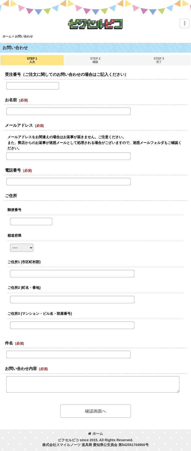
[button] (185, 23)
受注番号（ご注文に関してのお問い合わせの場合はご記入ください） (66, 74)
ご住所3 (39, 314)
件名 (9, 343)
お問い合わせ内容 (21, 368)
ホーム (95, 434)
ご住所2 (24, 288)
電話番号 (13, 170)
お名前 (11, 100)
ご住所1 (24, 262)
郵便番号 (14, 210)
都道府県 (14, 235)
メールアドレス (19, 125)
